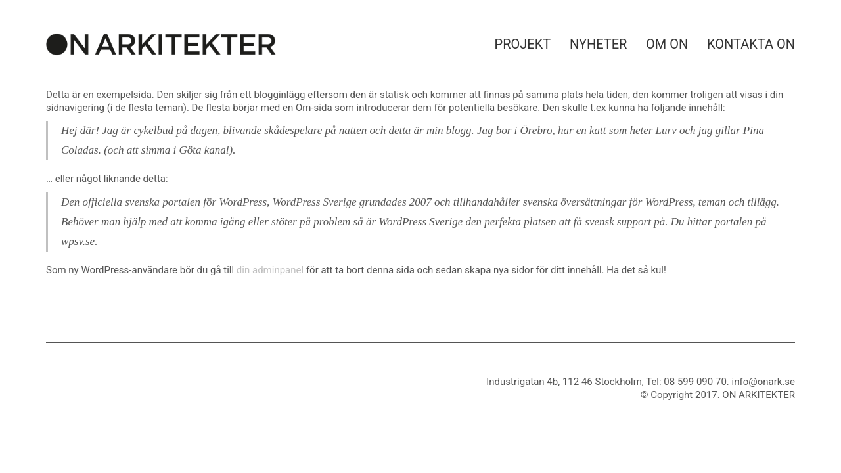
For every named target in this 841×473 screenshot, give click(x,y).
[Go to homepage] (161, 44)
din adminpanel (270, 270)
